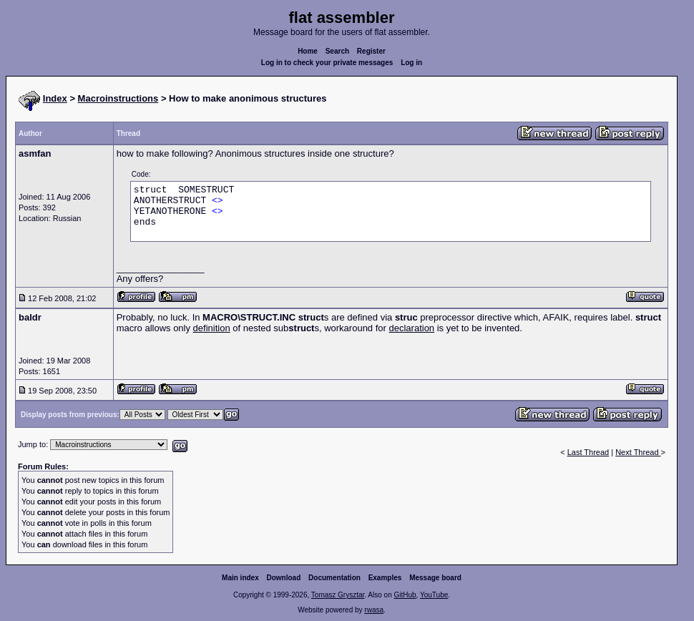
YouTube (434, 595)
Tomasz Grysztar (337, 595)
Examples (385, 578)
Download (284, 578)
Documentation (334, 578)
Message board (435, 578)
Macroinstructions (118, 98)
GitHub (405, 595)
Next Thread (637, 452)
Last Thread (588, 452)
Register (371, 51)
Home (308, 51)
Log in (411, 63)
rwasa (373, 610)
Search (337, 51)
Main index (240, 578)
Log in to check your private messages (327, 63)
